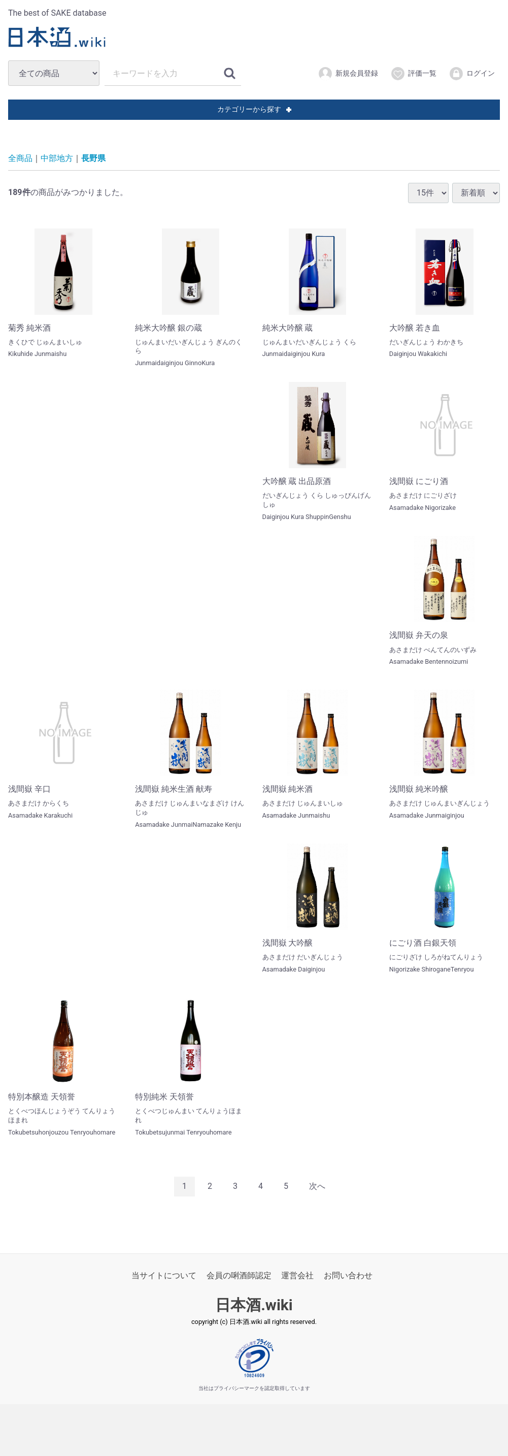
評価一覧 (413, 73)
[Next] (317, 1186)
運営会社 (297, 1275)
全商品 (20, 158)
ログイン (472, 73)
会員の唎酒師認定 (239, 1275)
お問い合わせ (348, 1275)
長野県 (93, 158)
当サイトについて (163, 1275)
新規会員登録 (348, 73)
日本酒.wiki (254, 1305)
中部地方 (57, 158)
